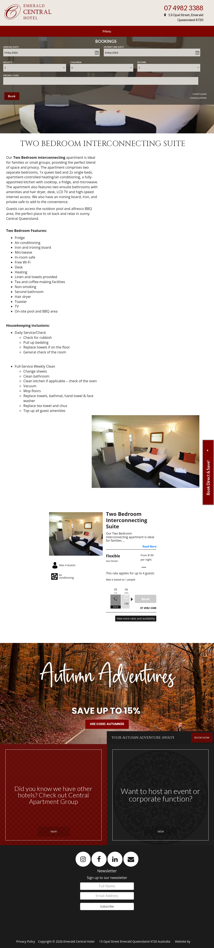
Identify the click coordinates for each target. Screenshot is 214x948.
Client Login (199, 94)
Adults (7, 61)
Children (75, 61)
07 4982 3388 (183, 8)
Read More (149, 546)
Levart (195, 941)
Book (12, 96)
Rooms (141, 61)
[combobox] (34, 68)
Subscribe (107, 906)
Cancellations (198, 98)
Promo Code (11, 74)
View (53, 831)
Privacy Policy (26, 941)
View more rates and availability (136, 618)
